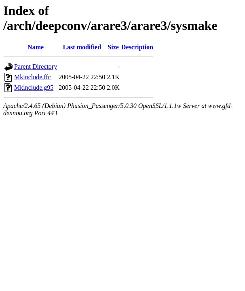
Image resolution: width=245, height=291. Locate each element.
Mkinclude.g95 (33, 87)
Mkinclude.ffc (32, 77)
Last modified (82, 47)
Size (113, 47)
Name (35, 47)
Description (137, 47)
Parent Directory (35, 66)
